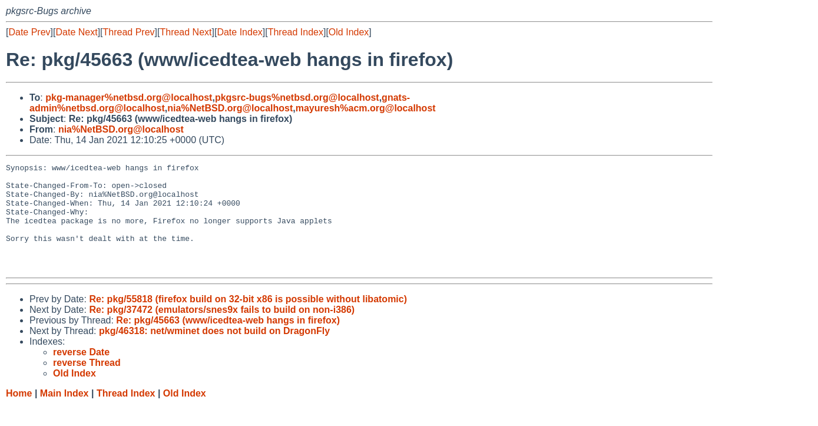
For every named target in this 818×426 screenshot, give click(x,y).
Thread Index (295, 32)
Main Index (64, 415)
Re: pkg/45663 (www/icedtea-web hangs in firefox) (228, 341)
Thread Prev (129, 32)
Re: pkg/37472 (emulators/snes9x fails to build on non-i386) (222, 331)
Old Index (349, 32)
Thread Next (185, 32)
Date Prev (29, 32)
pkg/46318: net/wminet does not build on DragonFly (214, 352)
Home (19, 415)
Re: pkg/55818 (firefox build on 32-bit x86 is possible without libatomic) (248, 320)
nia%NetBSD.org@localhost (230, 108)
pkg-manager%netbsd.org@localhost (128, 98)
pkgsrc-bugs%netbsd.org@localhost (297, 98)
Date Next (76, 32)
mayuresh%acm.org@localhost (366, 108)
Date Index (239, 32)
